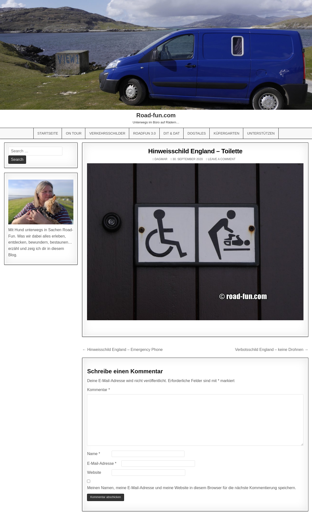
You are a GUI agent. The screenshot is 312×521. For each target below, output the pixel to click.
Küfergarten (226, 133)
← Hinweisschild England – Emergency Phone (122, 349)
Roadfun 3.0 (144, 133)
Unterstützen (261, 133)
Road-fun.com (156, 115)
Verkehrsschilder (107, 133)
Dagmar (161, 159)
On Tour (73, 133)
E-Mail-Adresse (101, 463)
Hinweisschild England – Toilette (195, 151)
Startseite (47, 133)
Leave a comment (221, 159)
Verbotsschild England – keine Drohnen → (271, 349)
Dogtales (196, 133)
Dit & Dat (172, 133)
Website (94, 472)
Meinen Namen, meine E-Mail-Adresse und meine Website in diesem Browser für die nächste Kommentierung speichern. (191, 488)
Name (93, 454)
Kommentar (98, 390)
